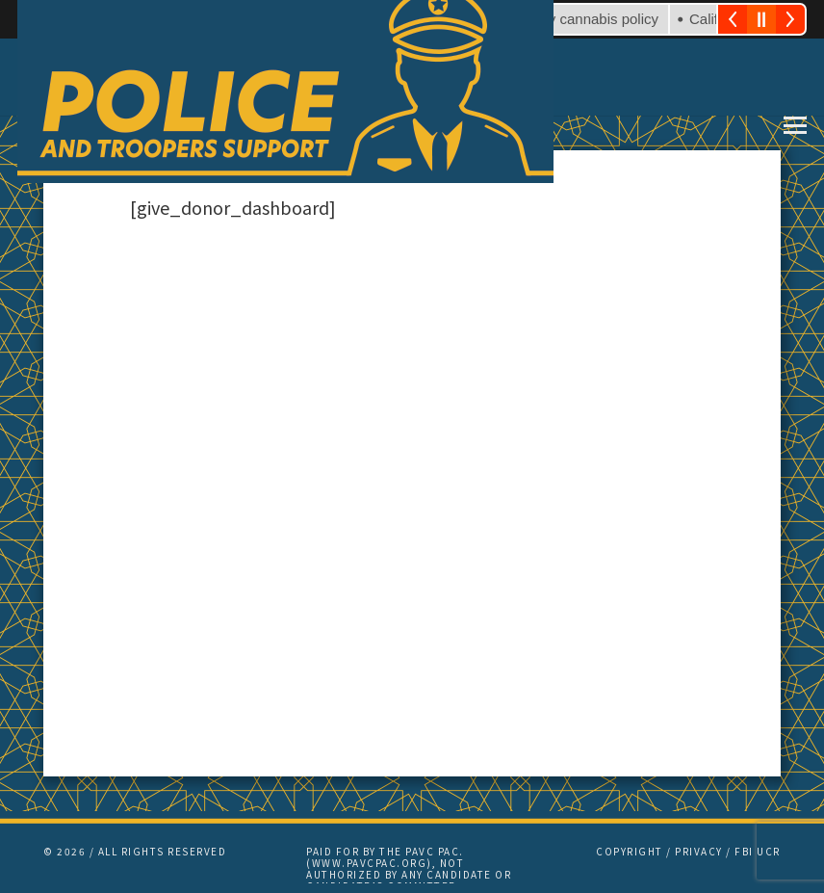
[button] (795, 125)
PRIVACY (699, 851)
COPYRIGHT (629, 851)
